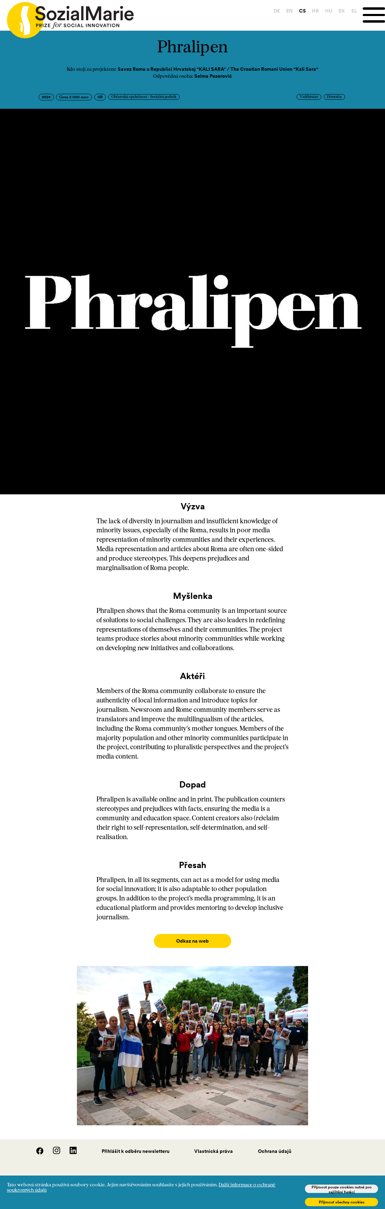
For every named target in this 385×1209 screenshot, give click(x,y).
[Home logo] (67, 17)
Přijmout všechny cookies (341, 1202)
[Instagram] (53, 1146)
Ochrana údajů (274, 1144)
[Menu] (373, 15)
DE (276, 11)
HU (328, 11)
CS (301, 11)
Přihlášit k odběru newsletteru (136, 1144)
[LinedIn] (69, 1146)
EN (288, 11)
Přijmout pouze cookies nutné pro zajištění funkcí (342, 1189)
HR (314, 11)
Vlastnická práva (213, 1144)
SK (341, 11)
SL (353, 11)
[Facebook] (36, 1146)
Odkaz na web (193, 941)
